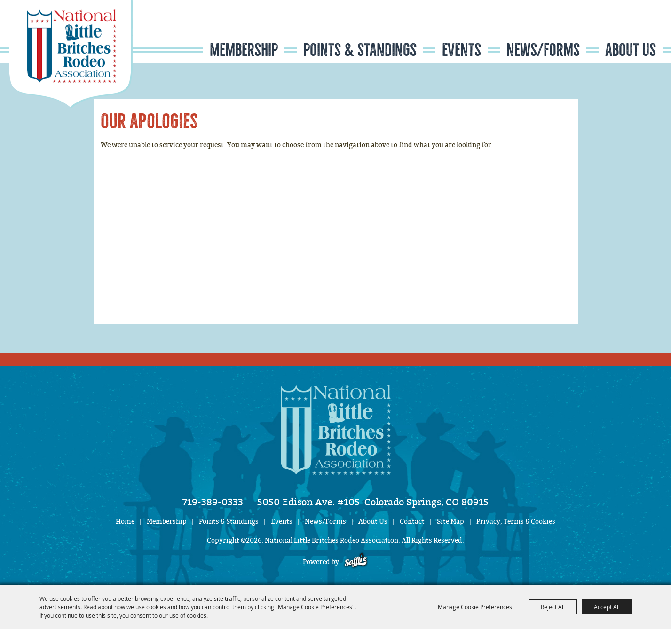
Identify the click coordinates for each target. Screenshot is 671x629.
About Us (630, 50)
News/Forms (543, 50)
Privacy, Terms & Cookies (515, 522)
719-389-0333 (212, 502)
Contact (412, 522)
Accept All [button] (607, 607)
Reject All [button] (553, 607)
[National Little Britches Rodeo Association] (71, 54)
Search (605, 29)
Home (125, 522)
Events (461, 50)
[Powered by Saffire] (355, 562)
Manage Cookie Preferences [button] (475, 607)
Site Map (450, 522)
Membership (244, 50)
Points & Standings (360, 50)
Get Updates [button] (634, 29)
